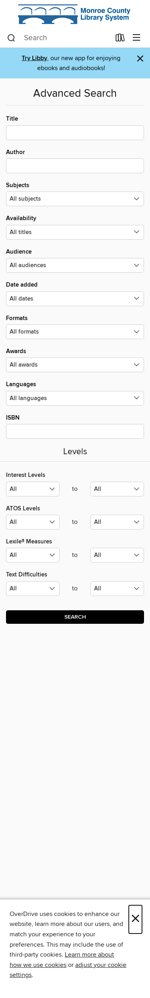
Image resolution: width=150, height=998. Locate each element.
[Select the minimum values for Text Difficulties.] (33, 588)
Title (75, 127)
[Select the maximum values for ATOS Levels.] (117, 522)
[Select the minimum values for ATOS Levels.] (33, 522)
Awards (75, 360)
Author (75, 160)
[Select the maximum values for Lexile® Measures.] (117, 555)
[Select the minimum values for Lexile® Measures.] (33, 555)
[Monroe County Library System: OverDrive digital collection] (75, 14)
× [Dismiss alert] (140, 59)
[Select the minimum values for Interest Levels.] (33, 489)
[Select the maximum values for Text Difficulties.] (117, 588)
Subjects (75, 194)
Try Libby (34, 58)
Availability (75, 227)
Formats (75, 326)
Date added (75, 293)
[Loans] (120, 39)
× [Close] (135, 919)
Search (75, 617)
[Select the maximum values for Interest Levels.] (117, 489)
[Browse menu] (136, 38)
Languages (75, 393)
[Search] (11, 38)
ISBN (75, 426)
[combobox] (59, 38)
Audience (75, 260)
